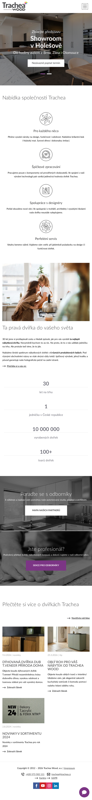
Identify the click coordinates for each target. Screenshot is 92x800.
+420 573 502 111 (35, 774)
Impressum (69, 768)
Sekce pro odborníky (46, 565)
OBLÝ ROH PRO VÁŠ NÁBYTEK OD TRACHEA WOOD (65, 666)
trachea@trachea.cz (61, 774)
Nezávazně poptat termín (46, 63)
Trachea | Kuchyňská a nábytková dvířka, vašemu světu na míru (15, 6)
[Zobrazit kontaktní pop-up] (84, 792)
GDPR (54, 778)
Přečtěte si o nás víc (16, 366)
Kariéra (42, 778)
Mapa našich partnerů (46, 510)
